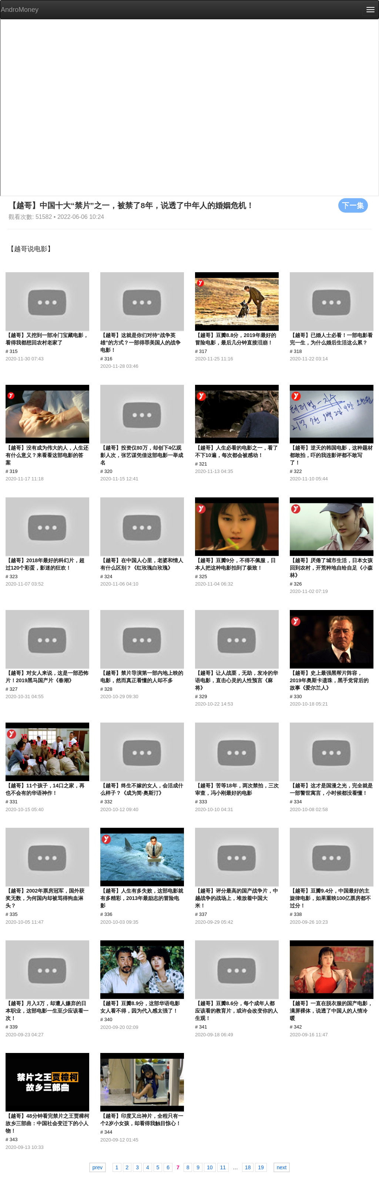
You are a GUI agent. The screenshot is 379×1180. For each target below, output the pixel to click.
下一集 (353, 205)
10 (210, 1167)
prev (98, 1167)
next (281, 1167)
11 (223, 1167)
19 (261, 1167)
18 (248, 1167)
